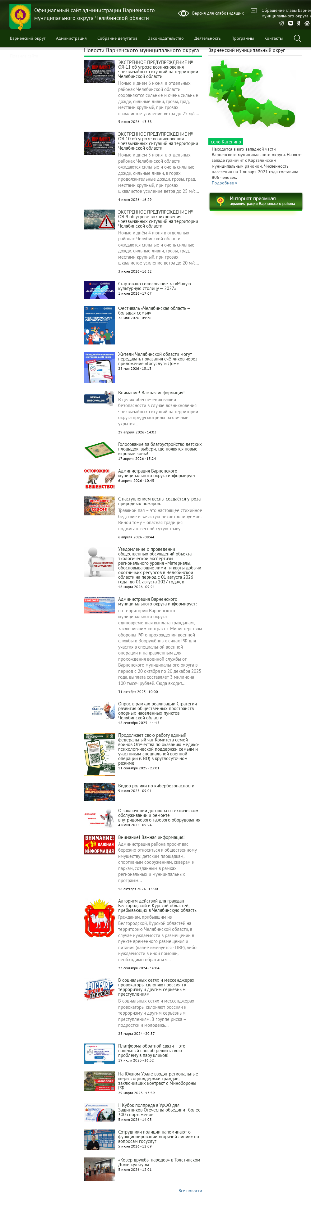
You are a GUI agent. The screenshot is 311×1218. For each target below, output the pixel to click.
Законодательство (166, 38)
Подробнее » (224, 183)
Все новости (190, 1190)
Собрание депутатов (117, 38)
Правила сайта (24, 56)
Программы (242, 38)
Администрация (71, 38)
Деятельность (207, 38)
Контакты (273, 38)
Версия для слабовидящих (218, 13)
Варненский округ (27, 38)
